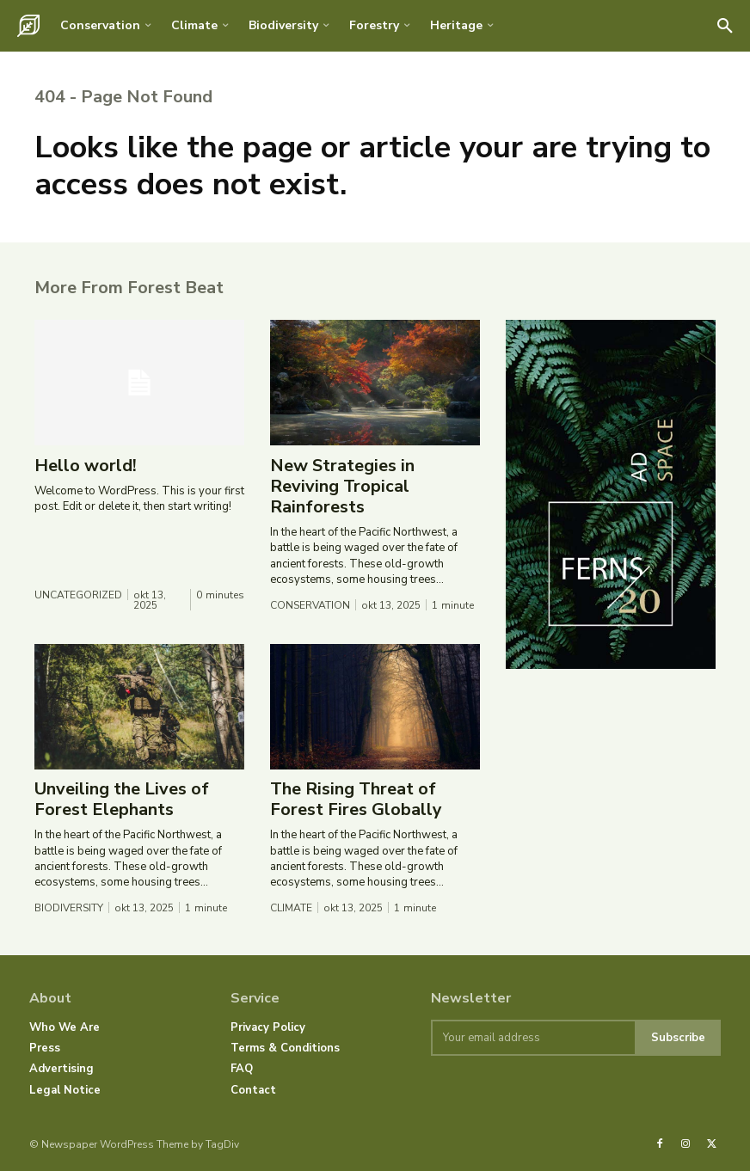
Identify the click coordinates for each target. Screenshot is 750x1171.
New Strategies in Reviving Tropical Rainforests (342, 487)
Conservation (310, 606)
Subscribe (678, 1037)
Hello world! (85, 466)
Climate (291, 909)
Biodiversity (68, 909)
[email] (533, 1038)
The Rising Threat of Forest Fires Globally (356, 800)
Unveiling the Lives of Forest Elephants (121, 800)
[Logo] (28, 26)
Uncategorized (78, 596)
